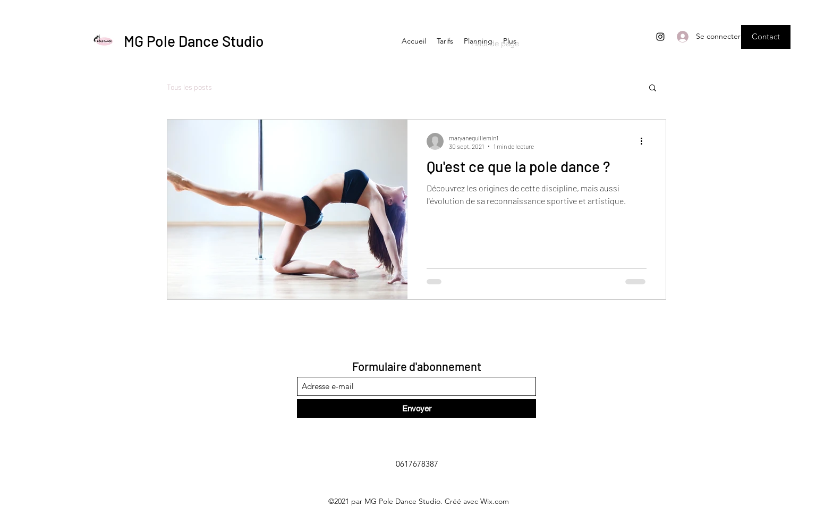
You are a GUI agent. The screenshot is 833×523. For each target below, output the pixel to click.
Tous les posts (189, 86)
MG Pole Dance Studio (194, 41)
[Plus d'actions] (645, 141)
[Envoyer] (416, 408)
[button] (765, 37)
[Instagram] (660, 36)
